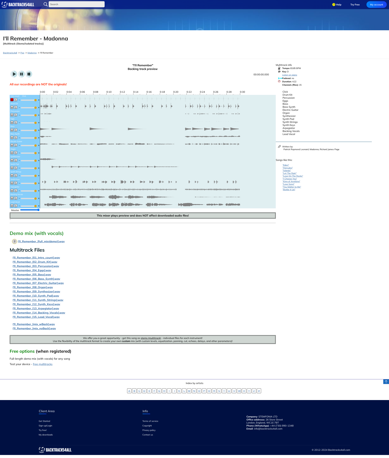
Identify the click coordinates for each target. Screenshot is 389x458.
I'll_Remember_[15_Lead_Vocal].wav (36, 317)
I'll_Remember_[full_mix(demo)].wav (41, 241)
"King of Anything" (291, 181)
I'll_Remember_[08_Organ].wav (33, 287)
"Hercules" (288, 167)
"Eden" (286, 165)
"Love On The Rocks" (293, 176)
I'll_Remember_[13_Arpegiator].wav (36, 308)
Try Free (355, 4)
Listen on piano (289, 75)
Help (338, 4)
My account (376, 4)
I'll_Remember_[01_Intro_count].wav (36, 257)
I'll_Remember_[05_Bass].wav (32, 274)
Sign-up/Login (45, 425)
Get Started (44, 421)
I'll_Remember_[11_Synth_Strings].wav (38, 300)
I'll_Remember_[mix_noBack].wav (34, 328)
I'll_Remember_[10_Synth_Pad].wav (36, 295)
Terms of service (150, 421)
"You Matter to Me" (292, 186)
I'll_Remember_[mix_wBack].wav (34, 324)
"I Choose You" (290, 178)
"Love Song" (288, 184)
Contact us (147, 434)
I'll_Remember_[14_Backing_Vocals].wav (39, 312)
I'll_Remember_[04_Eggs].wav (32, 270)
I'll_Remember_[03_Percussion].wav (36, 266)
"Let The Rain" (289, 173)
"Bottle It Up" (289, 189)
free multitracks (42, 364)
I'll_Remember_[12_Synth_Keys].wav (36, 304)
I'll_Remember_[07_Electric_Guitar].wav (38, 283)
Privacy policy (148, 430)
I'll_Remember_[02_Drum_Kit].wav (35, 262)
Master (15, 210)
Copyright (147, 425)
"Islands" (287, 170)
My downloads (46, 434)
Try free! (43, 430)
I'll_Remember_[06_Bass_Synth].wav (36, 279)
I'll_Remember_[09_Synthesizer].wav (36, 291)
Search (45, 4)
